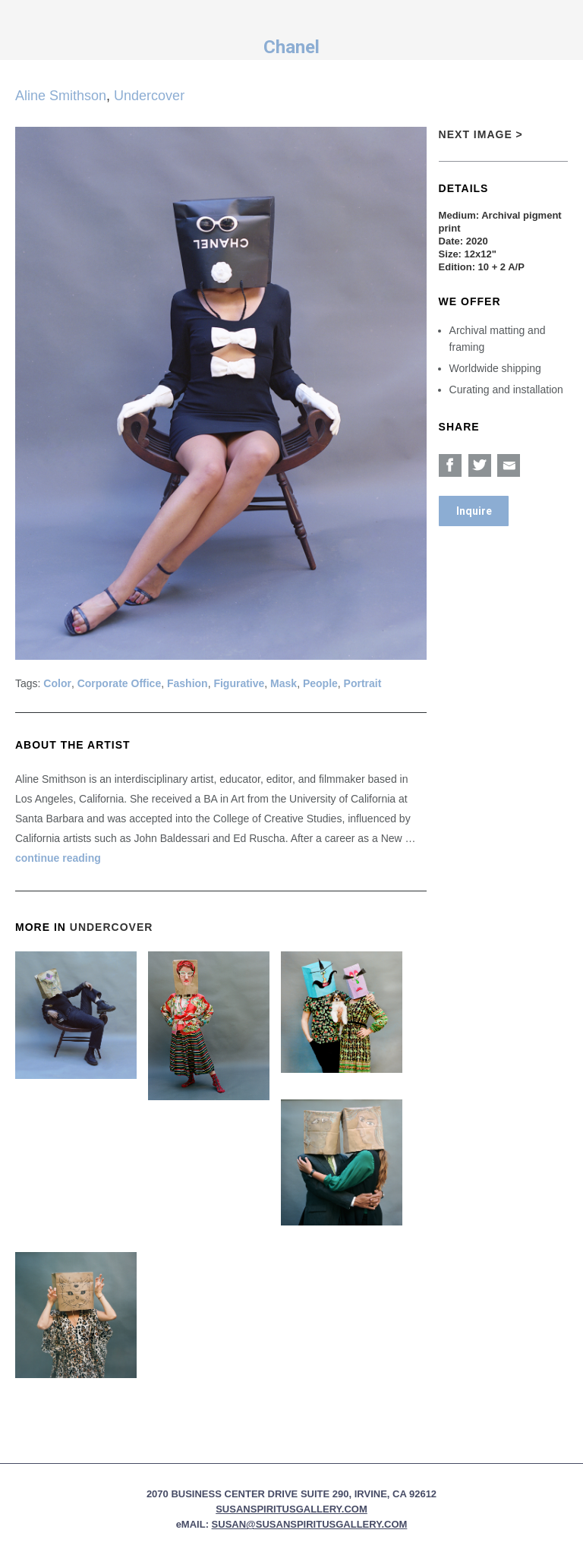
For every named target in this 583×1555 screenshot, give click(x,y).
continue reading (58, 858)
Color (57, 683)
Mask (283, 683)
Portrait (363, 683)
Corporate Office (119, 683)
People (320, 683)
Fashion (187, 683)
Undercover (149, 95)
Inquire (474, 511)
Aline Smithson (60, 95)
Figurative (238, 683)
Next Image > (481, 134)
